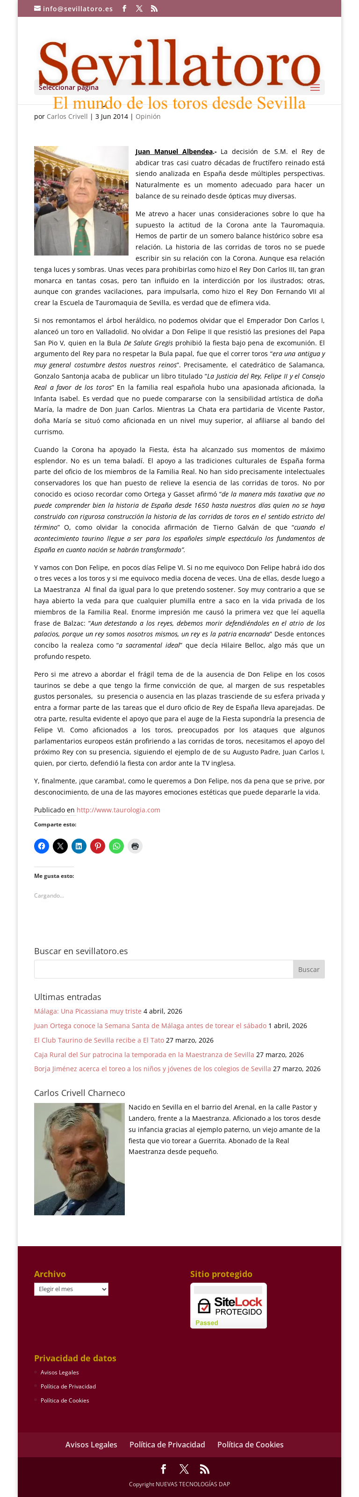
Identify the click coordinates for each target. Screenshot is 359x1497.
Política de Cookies (65, 1400)
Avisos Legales (60, 1372)
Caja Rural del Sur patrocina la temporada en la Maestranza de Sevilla (144, 1054)
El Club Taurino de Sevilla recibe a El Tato (99, 1040)
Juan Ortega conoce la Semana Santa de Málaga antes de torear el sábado (150, 1025)
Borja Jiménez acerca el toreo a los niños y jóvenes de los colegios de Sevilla (152, 1068)
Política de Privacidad (68, 1386)
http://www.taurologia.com (118, 809)
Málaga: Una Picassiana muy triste (88, 1011)
